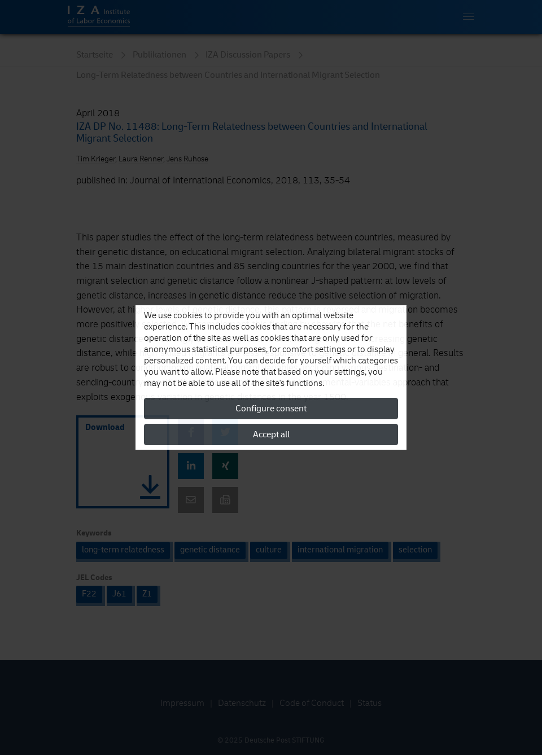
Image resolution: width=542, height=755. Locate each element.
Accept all (271, 434)
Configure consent (271, 408)
